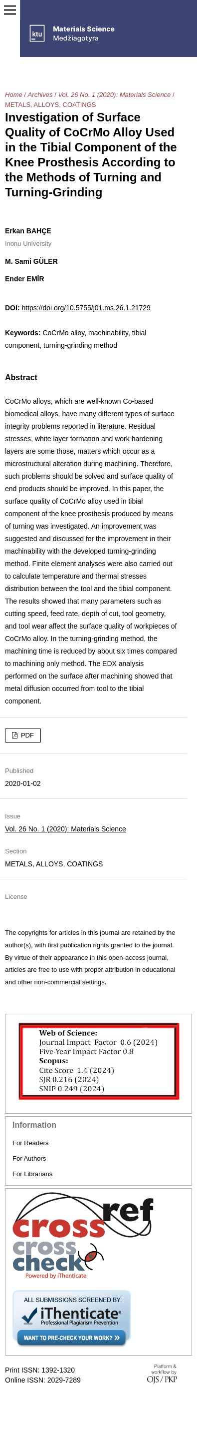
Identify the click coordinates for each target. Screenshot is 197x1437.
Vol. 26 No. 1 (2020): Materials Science (114, 94)
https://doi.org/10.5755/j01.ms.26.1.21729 (85, 308)
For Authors (29, 1158)
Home (13, 94)
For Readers (30, 1143)
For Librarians (32, 1174)
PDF (26, 735)
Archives (40, 94)
